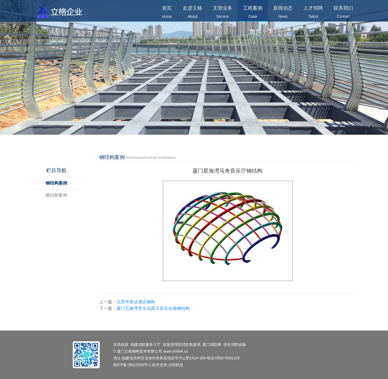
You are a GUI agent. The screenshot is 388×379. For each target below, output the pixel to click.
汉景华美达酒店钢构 (135, 302)
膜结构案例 (56, 195)
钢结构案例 (56, 183)
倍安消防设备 (234, 344)
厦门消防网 (211, 344)
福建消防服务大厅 (145, 344)
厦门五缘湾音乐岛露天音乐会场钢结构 (153, 308)
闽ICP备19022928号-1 (132, 365)
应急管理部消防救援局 (181, 344)
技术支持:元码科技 (167, 365)
